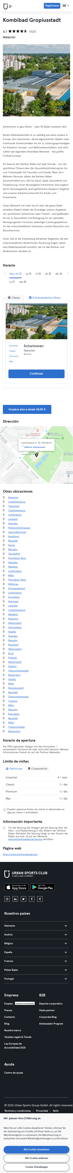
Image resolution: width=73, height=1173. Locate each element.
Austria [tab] (35, 934)
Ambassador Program (51, 1024)
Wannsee (13, 601)
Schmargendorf (16, 588)
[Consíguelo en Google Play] (43, 888)
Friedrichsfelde (16, 727)
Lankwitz (13, 519)
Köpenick (13, 497)
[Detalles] (36, 321)
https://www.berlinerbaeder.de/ (20, 854)
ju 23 (28, 273)
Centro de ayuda (13, 1073)
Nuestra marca (12, 1030)
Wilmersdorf (15, 623)
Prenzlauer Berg (17, 558)
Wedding (13, 567)
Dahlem (12, 666)
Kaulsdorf (13, 645)
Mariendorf (14, 675)
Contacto (9, 1017)
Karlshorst (13, 536)
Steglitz (12, 632)
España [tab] (35, 952)
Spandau (13, 523)
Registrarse (52, 5)
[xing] (40, 899)
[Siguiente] (68, 274)
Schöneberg (14, 627)
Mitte (11, 575)
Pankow (12, 658)
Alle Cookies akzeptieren (36, 1149)
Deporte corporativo (50, 1003)
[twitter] (23, 899)
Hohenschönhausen (19, 528)
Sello (56, 1111)
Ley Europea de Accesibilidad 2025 (15, 1046)
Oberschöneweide (18, 671)
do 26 (58, 273)
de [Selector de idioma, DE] (66, 5)
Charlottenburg (16, 502)
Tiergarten (14, 506)
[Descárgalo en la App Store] (16, 888)
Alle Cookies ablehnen (36, 1158)
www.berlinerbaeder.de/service (25, 839)
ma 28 (22, 282)
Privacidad (42, 1111)
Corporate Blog (48, 1017)
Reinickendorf (16, 688)
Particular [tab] (14, 768)
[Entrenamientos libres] (45, 297)
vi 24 (38, 273)
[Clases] (14, 297)
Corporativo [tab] (37, 768)
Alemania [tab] (35, 926)
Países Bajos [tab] (35, 970)
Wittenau (13, 584)
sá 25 (48, 273)
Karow (11, 545)
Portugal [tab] (35, 979)
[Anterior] (5, 274)
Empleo (8, 1003)
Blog (6, 1024)
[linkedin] (15, 899)
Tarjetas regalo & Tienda (17, 1037)
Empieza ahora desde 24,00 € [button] (27, 409)
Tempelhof (14, 554)
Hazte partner (47, 1010)
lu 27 (12, 282)
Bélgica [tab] (35, 943)
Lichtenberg (14, 515)
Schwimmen (34, 346)
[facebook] (31, 899)
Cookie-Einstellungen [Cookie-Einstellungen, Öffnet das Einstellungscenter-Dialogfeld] (36, 1167)
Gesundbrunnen (17, 532)
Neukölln (13, 541)
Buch (11, 653)
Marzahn (13, 549)
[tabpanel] (36, 788)
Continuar (36, 373)
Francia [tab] (35, 961)
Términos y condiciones (17, 1111)
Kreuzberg (14, 597)
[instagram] (7, 899)
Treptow (12, 701)
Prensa (8, 1010)
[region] (36, 1143)
